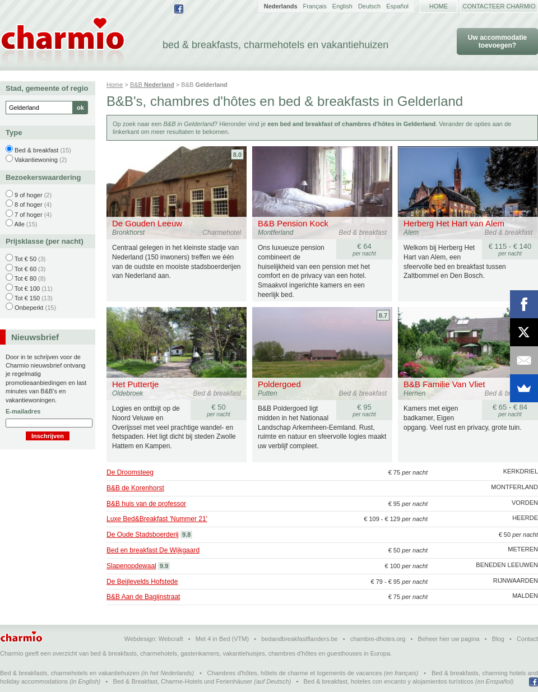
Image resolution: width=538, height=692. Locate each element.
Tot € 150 (27, 298)
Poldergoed (279, 384)
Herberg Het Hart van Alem (454, 223)
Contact (527, 638)
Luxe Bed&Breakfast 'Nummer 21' (156, 519)
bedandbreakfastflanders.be (299, 638)
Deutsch (369, 6)
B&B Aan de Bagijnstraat (143, 597)
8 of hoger (29, 204)
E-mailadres (23, 411)
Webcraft (171, 638)
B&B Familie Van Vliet (444, 384)
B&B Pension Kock (293, 223)
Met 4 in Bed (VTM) (222, 638)
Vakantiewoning (36, 159)
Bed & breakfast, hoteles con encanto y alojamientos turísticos (389, 681)
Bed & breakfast (36, 150)
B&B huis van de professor (146, 504)
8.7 (383, 315)
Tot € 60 (25, 269)
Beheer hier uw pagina (449, 638)
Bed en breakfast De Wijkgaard (153, 550)
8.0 (237, 154)
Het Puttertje (135, 384)
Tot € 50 (25, 259)
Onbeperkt (29, 307)
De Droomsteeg (130, 472)
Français (315, 6)
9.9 (164, 566)
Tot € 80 (25, 278)
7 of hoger (29, 214)
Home (438, 6)
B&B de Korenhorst (135, 488)
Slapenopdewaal (131, 566)
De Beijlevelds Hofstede (142, 582)
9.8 (186, 534)
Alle (19, 224)
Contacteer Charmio (499, 6)
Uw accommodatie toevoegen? (497, 41)
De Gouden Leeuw (147, 223)
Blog (498, 638)
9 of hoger (29, 195)
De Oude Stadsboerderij (142, 534)
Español (397, 6)
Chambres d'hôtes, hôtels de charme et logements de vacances (294, 673)
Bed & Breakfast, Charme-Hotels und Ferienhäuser (182, 681)
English (342, 6)
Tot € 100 (27, 288)
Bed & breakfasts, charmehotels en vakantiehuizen (70, 673)
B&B (152, 84)
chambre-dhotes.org (377, 638)
